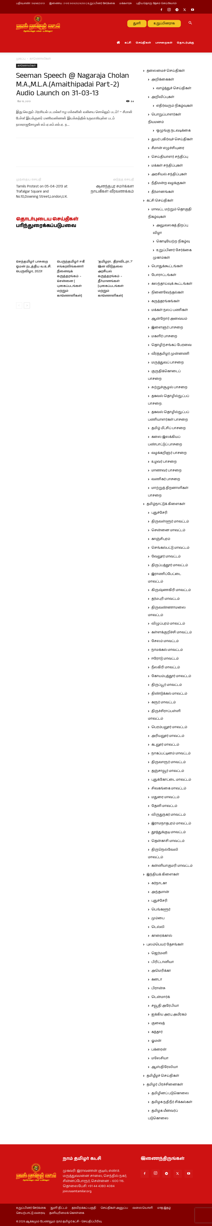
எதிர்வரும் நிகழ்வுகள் (174, 105)
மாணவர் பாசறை (166, 470)
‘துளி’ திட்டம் (58, 1208)
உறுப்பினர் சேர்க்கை (31, 1208)
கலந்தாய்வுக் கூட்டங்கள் (171, 283)
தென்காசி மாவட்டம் (167, 841)
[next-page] (27, 305)
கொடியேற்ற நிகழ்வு (173, 241)
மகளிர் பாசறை (164, 336)
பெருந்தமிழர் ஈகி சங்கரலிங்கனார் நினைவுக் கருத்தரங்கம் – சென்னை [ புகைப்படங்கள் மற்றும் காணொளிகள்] (71, 278)
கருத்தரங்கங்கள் (165, 301)
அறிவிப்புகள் (162, 97)
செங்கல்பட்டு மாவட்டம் (170, 547)
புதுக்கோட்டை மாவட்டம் (171, 779)
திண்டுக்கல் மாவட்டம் (169, 693)
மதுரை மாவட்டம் (165, 797)
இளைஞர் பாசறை (167, 327)
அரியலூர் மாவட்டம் (167, 736)
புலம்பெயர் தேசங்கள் (165, 944)
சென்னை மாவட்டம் (168, 530)
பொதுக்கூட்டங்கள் (167, 266)
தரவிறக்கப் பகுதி (84, 1208)
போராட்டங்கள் (163, 275)
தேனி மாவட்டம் (164, 806)
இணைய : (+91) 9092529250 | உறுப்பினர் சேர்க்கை (82, 3)
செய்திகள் (143, 43)
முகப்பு (21, 58)
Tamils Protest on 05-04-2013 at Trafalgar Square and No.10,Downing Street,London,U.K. (42, 191)
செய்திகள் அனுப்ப (114, 1208)
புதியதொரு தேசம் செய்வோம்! (156, 3)
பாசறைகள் (163, 43)
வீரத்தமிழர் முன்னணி (170, 353)
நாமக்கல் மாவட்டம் (167, 650)
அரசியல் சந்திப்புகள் (169, 174)
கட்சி (127, 43)
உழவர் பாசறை (164, 461)
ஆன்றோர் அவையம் (169, 318)
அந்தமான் (160, 892)
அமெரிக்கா (161, 970)
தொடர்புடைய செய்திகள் (47, 219)
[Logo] (38, 23)
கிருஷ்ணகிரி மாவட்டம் (171, 590)
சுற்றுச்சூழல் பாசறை (169, 387)
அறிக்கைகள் (162, 79)
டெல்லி (158, 927)
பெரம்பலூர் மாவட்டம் (169, 727)
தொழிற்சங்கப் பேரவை (171, 345)
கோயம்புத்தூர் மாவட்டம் (171, 676)
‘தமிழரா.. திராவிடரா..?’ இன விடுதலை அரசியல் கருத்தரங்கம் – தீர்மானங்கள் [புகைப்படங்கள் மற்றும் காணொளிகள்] (115, 278)
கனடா (156, 979)
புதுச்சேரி (159, 512)
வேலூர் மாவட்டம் (166, 556)
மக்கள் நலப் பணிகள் (169, 310)
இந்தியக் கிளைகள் (163, 874)
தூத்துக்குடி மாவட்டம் (168, 832)
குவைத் (158, 1023)
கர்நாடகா (159, 883)
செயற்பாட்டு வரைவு (30, 1213)
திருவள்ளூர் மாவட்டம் (170, 521)
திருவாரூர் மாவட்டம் (168, 762)
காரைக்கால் (161, 935)
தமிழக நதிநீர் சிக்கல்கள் (171, 1102)
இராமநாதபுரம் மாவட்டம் (171, 823)
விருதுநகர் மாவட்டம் (168, 814)
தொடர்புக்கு (185, 43)
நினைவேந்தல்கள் (167, 292)
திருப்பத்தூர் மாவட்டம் (169, 565)
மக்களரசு (125, 3)
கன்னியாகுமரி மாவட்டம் (172, 865)
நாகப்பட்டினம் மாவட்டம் (171, 753)
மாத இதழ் (164, 1208)
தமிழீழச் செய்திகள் (163, 1075)
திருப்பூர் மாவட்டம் (166, 685)
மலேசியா (159, 1058)
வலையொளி (142, 1208)
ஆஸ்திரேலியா (164, 1067)
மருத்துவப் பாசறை (167, 362)
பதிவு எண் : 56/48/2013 (30, 3)
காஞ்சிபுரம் (160, 539)
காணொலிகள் (27, 66)
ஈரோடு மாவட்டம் (165, 658)
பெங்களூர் (160, 909)
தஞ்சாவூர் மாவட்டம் (167, 771)
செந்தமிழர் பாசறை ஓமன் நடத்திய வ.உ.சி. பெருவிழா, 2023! (33, 266)
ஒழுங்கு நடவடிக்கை (173, 130)
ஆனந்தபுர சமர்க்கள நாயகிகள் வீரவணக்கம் (112, 189)
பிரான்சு (158, 988)
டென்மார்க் (160, 997)
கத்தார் (157, 1032)
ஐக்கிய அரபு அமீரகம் (169, 1014)
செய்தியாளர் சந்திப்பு (169, 156)
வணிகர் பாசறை (165, 479)
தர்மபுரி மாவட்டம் (165, 598)
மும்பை (158, 918)
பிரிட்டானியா (162, 962)
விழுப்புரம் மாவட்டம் (168, 623)
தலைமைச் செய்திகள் (166, 70)
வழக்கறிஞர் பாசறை (169, 453)
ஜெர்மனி (159, 953)
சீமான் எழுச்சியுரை (167, 148)
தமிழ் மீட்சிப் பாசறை (168, 428)
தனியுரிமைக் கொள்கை (66, 1213)
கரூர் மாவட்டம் (163, 702)
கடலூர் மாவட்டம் (165, 744)
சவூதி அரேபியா (165, 1005)
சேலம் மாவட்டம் (165, 641)
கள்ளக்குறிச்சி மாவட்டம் (171, 632)
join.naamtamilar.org (77, 1191)
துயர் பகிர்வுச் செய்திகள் (172, 139)
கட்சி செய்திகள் (160, 200)
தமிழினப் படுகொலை (170, 1093)
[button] (190, 23)
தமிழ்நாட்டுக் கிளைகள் (166, 504)
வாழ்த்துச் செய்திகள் (173, 88)
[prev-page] (19, 305)
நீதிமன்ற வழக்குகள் (168, 183)
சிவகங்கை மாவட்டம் (168, 788)
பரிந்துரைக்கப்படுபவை (46, 226)
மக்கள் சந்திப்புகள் (167, 165)
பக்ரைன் (158, 1049)
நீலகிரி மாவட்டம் (165, 667)
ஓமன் (156, 1040)
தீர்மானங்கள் (162, 191)
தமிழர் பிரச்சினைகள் (165, 1084)
